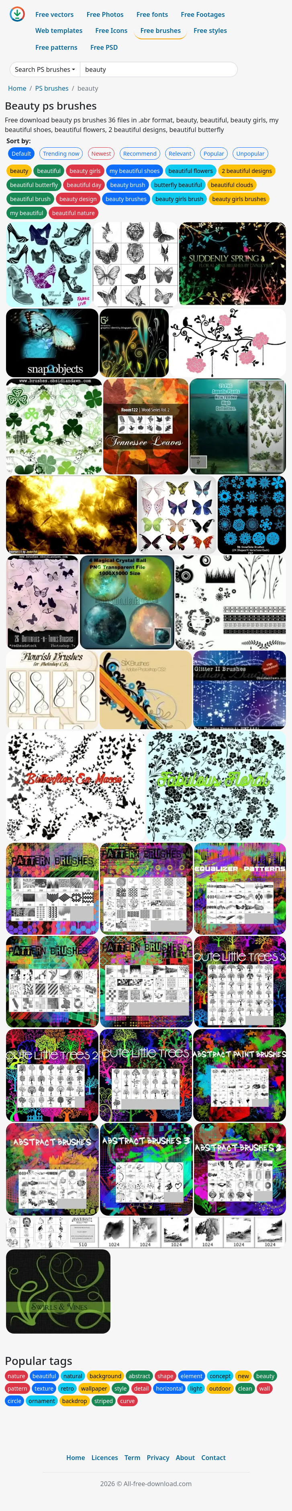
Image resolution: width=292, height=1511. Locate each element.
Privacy (158, 1457)
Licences (105, 1457)
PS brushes (51, 88)
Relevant (180, 153)
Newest (101, 153)
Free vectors (54, 14)
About (185, 1457)
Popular (214, 153)
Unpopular (250, 153)
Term (133, 1457)
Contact (213, 1457)
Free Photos (104, 14)
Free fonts (152, 14)
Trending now (61, 153)
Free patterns (56, 47)
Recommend (140, 153)
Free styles (210, 30)
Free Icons (111, 30)
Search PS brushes (42, 69)
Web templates (58, 30)
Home (17, 88)
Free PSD (104, 47)
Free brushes (160, 30)
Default (21, 153)
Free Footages (203, 14)
